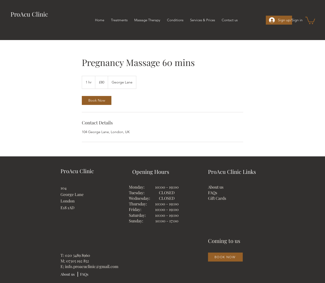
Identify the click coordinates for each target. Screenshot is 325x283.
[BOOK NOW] (225, 257)
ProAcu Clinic (29, 14)
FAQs (212, 192)
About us (215, 187)
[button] (310, 20)
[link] (96, 100)
